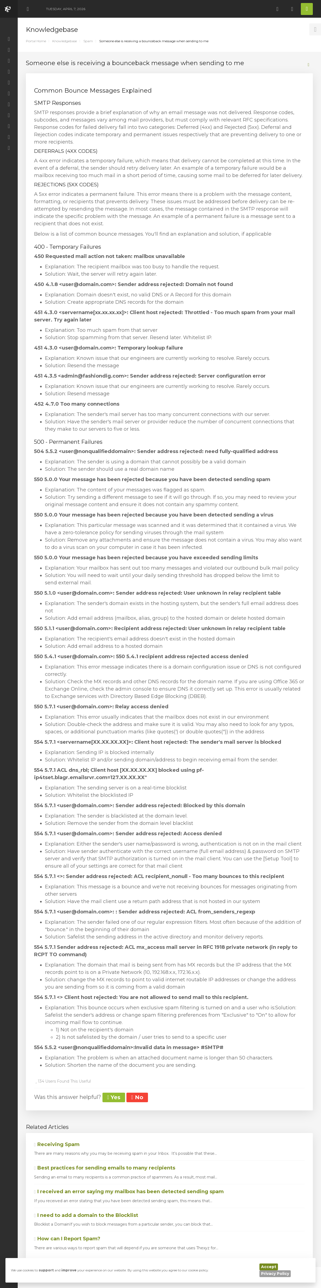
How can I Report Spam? (67, 1239)
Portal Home (36, 41)
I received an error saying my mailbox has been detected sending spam (129, 1192)
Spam (88, 41)
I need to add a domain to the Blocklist (86, 1215)
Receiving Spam (57, 1144)
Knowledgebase (64, 41)
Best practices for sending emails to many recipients (104, 1168)
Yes (113, 1097)
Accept (268, 1266)
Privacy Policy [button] (275, 1273)
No (137, 1097)
